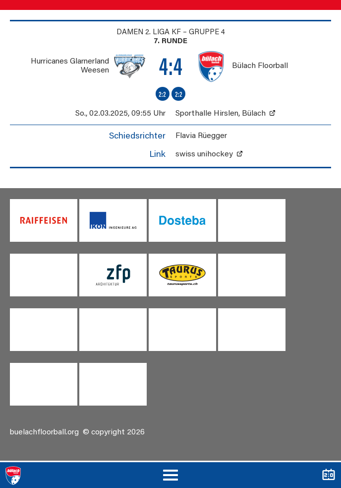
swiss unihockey (204, 154)
